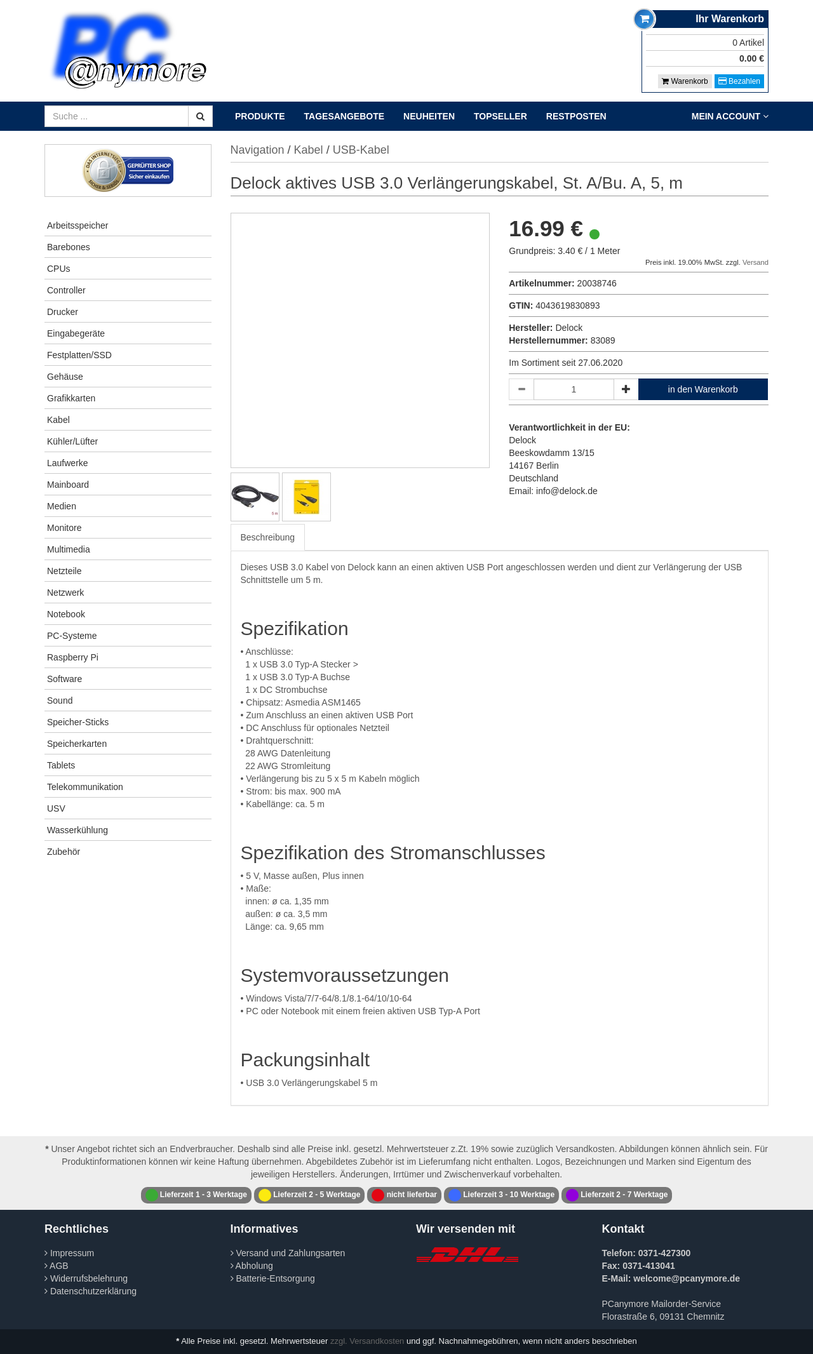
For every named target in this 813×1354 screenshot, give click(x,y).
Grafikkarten (71, 398)
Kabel (58, 420)
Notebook (66, 614)
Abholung (252, 1266)
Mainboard (68, 484)
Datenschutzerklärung (90, 1291)
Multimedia (68, 549)
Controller (66, 290)
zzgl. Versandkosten (367, 1341)
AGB (56, 1266)
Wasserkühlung (77, 830)
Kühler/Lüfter (72, 441)
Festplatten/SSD (79, 355)
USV (56, 808)
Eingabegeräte (76, 333)
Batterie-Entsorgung (273, 1278)
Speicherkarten (77, 744)
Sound (59, 700)
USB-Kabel (361, 150)
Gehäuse (65, 377)
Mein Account (730, 116)
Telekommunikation (85, 787)
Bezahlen (739, 81)
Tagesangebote (344, 116)
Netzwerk (65, 592)
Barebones (68, 247)
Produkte (260, 116)
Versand (755, 262)
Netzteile (64, 571)
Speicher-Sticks (78, 722)
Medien (61, 506)
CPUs (59, 269)
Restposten (576, 116)
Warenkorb (685, 81)
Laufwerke (67, 463)
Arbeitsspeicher (78, 225)
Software (64, 679)
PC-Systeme (72, 636)
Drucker (62, 312)
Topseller (500, 116)
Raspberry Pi (72, 657)
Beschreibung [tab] (268, 537)
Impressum (69, 1253)
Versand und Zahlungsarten (288, 1253)
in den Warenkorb (703, 389)
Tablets (61, 765)
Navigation (258, 150)
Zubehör (63, 852)
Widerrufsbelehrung (86, 1278)
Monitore (64, 528)
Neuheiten (429, 116)
